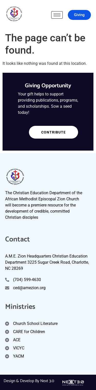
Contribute (47, 132)
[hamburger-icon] (57, 15)
